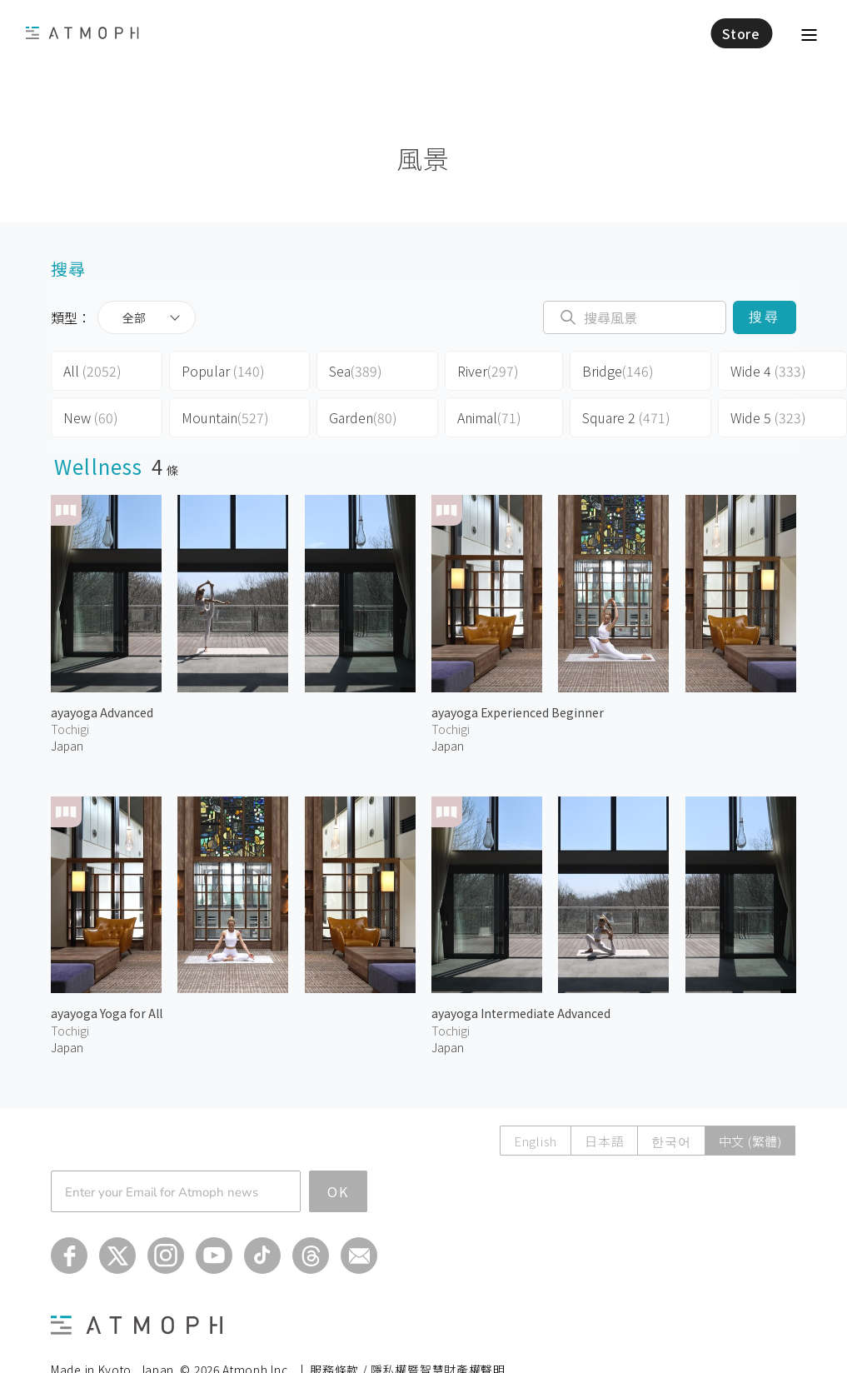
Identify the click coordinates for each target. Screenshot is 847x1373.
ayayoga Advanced (102, 712)
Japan (67, 745)
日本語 (604, 1141)
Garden (363, 417)
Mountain (225, 417)
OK (338, 1191)
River (488, 371)
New (90, 417)
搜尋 (764, 317)
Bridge (618, 371)
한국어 (670, 1141)
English (535, 1141)
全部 (134, 317)
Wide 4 (768, 371)
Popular (223, 371)
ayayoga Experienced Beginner (517, 712)
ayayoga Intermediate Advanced (520, 1013)
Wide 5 (768, 417)
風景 (423, 158)
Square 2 (626, 417)
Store (741, 33)
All (92, 371)
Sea (355, 371)
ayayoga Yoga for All (106, 1013)
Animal (489, 417)
